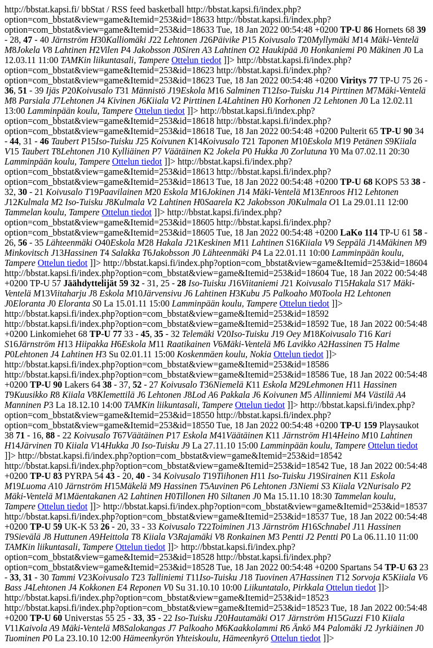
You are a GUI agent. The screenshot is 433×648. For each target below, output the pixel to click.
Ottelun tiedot (196, 60)
